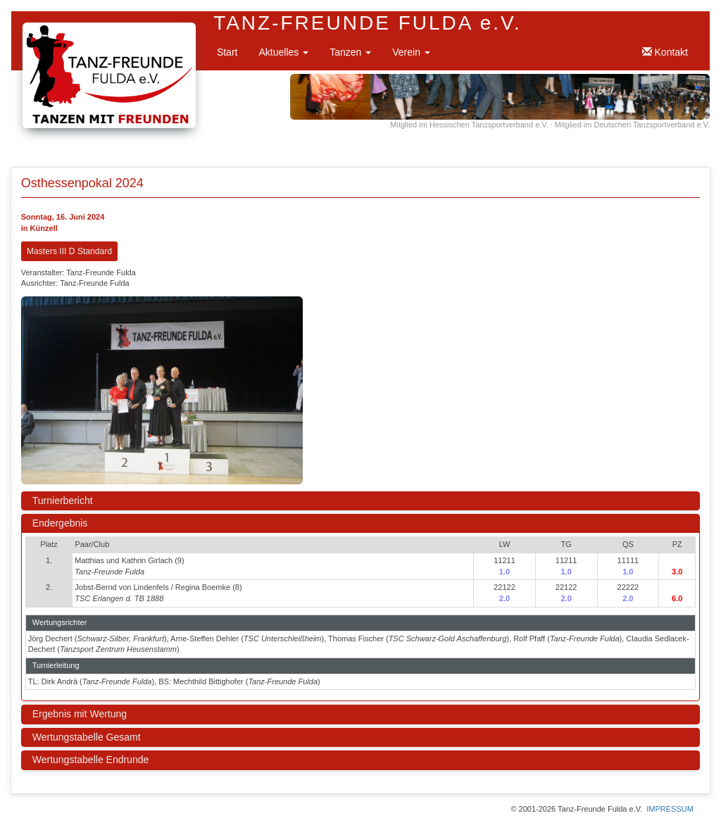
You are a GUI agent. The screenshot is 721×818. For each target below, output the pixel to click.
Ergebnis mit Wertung (79, 713)
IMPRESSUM (670, 809)
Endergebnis (60, 523)
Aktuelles (283, 52)
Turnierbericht (62, 500)
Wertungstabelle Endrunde (90, 759)
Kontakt (665, 52)
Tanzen (350, 52)
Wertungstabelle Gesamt (86, 737)
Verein (411, 52)
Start (227, 52)
